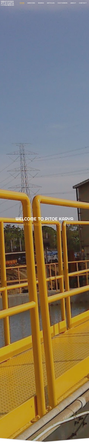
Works (41, 3)
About (73, 3)
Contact (83, 3)
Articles (51, 3)
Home (22, 3)
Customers (63, 3)
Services (31, 3)
